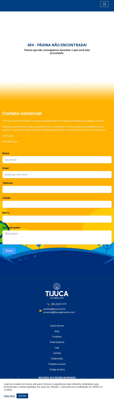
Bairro (5, 212)
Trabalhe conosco (57, 364)
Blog (57, 331)
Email (5, 168)
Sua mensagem (11, 227)
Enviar (9, 250)
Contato (57, 353)
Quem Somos (57, 325)
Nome (5, 153)
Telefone (7, 183)
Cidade (6, 197)
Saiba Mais (9, 396)
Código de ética (57, 369)
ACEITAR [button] (22, 396)
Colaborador (57, 358)
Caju (57, 347)
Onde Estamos (57, 342)
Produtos (57, 336)
